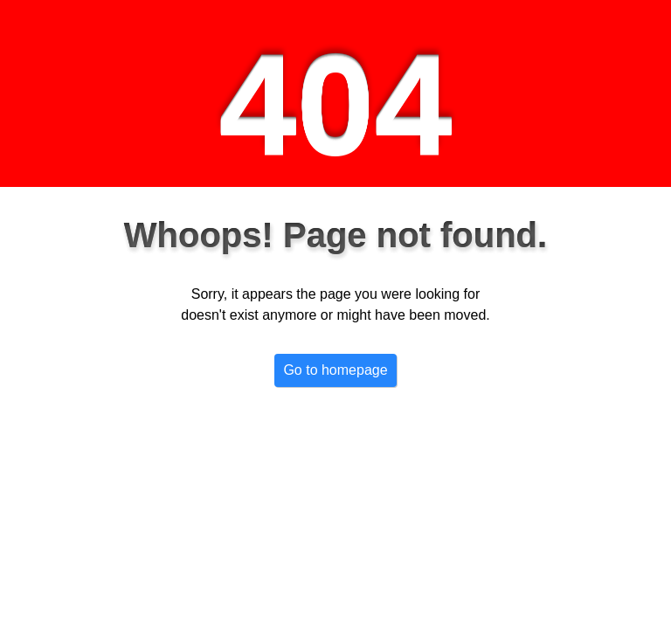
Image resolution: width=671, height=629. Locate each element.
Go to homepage (335, 370)
